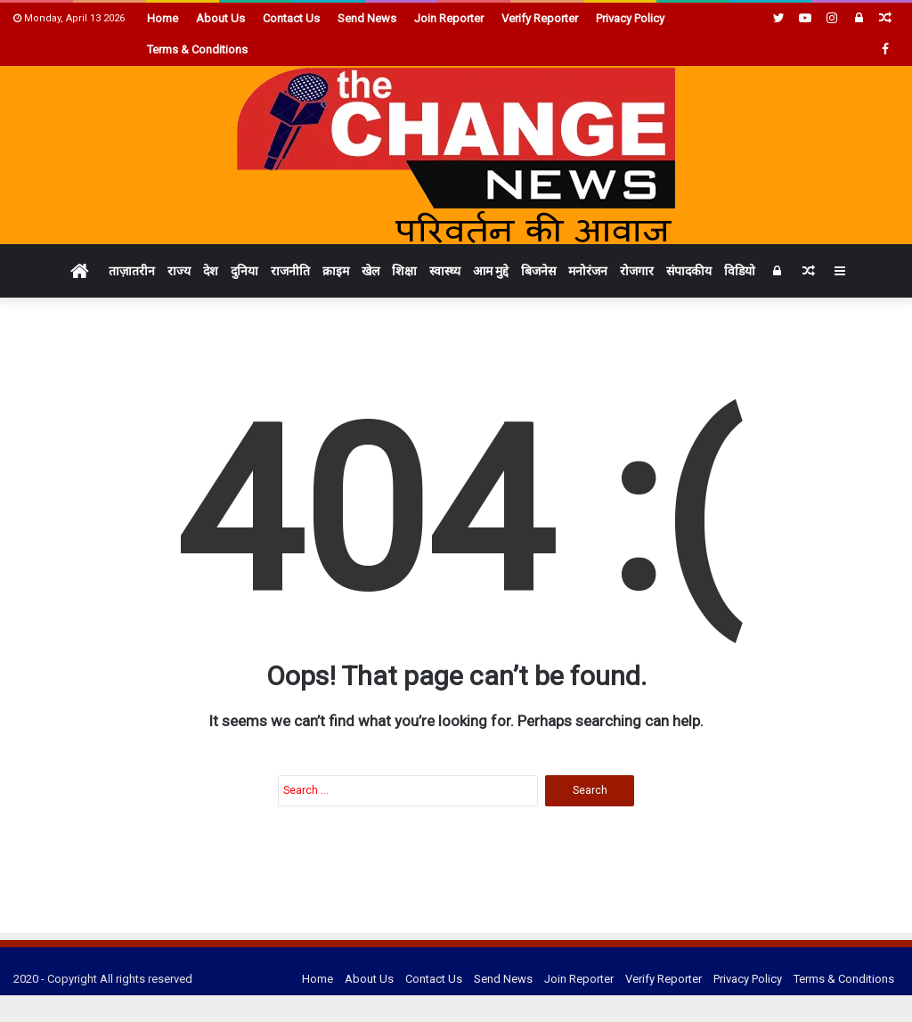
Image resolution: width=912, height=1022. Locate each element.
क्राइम (335, 271)
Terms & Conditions (197, 49)
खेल (370, 271)
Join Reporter (449, 18)
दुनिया (244, 271)
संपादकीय (689, 271)
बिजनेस (538, 271)
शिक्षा (404, 271)
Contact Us (291, 18)
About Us (220, 18)
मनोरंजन (587, 271)
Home (162, 18)
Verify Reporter (539, 18)
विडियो (739, 271)
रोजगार (637, 271)
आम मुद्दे (491, 271)
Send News (367, 18)
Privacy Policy (630, 18)
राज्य (179, 271)
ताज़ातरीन (132, 271)
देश (210, 271)
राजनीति (290, 271)
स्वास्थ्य (444, 271)
